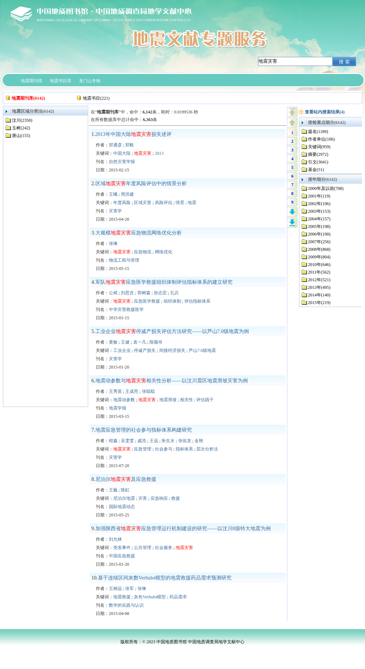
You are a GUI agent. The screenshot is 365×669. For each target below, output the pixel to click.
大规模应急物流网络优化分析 (138, 233)
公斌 (113, 292)
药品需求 (178, 596)
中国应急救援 (122, 555)
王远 (153, 440)
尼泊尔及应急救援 (125, 479)
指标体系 (184, 449)
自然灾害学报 (122, 161)
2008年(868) (319, 249)
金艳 (198, 440)
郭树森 (144, 292)
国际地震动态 (122, 506)
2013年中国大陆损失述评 (133, 134)
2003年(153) (319, 211)
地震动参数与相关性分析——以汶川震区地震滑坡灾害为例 (171, 380)
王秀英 (115, 391)
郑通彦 (115, 144)
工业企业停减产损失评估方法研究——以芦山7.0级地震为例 (172, 331)
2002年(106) (319, 203)
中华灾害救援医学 (126, 309)
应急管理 (142, 449)
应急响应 (159, 498)
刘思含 (127, 292)
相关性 (186, 399)
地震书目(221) (96, 98)
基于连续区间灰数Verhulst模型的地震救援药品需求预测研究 (165, 578)
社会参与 (163, 449)
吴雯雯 (127, 440)
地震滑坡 (168, 399)
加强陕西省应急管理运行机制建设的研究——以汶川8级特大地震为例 (183, 528)
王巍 (113, 490)
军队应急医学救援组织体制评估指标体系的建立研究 (164, 282)
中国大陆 (122, 153)
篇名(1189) (318, 131)
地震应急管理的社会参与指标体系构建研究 (143, 430)
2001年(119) (319, 196)
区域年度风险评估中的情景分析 (141, 183)
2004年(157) (319, 218)
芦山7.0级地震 (202, 350)
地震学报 (117, 408)
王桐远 (115, 588)
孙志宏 (160, 292)
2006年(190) (319, 234)
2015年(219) (319, 302)
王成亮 (131, 391)
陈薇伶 (156, 342)
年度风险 (122, 202)
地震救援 (122, 596)
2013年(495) (319, 287)
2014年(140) (319, 295)
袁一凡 (139, 342)
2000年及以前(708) (326, 188)
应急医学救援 (147, 301)
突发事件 (122, 547)
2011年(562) (319, 272)
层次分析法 (207, 449)
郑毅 (129, 144)
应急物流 (142, 251)
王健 (125, 342)
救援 (175, 498)
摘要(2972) (318, 154)
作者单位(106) (321, 139)
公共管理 (142, 547)
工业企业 (122, 350)
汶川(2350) (22, 120)
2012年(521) (319, 279)
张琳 (113, 243)
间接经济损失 (172, 350)
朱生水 (168, 440)
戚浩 (142, 440)
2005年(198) (319, 226)
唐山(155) (21, 135)
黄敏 (113, 342)
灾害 (142, 498)
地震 (192, 202)
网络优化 (163, 251)
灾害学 (115, 210)
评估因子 (205, 399)
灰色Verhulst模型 (150, 596)
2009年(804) (319, 256)
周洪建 (127, 194)
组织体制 (172, 301)
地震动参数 (124, 399)
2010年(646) (319, 264)
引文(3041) (318, 162)
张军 (129, 588)
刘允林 (115, 539)
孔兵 (174, 292)
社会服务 (163, 547)
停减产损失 (145, 350)
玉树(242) (21, 127)
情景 (180, 202)
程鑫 (113, 440)
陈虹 (125, 490)
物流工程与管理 (124, 260)
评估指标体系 (197, 301)
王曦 (113, 194)
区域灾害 (142, 202)
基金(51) (316, 169)
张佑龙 (184, 440)
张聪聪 (148, 391)
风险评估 (163, 202)
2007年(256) (319, 241)
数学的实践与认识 (126, 605)
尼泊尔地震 (124, 498)
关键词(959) (319, 146)
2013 (159, 153)
